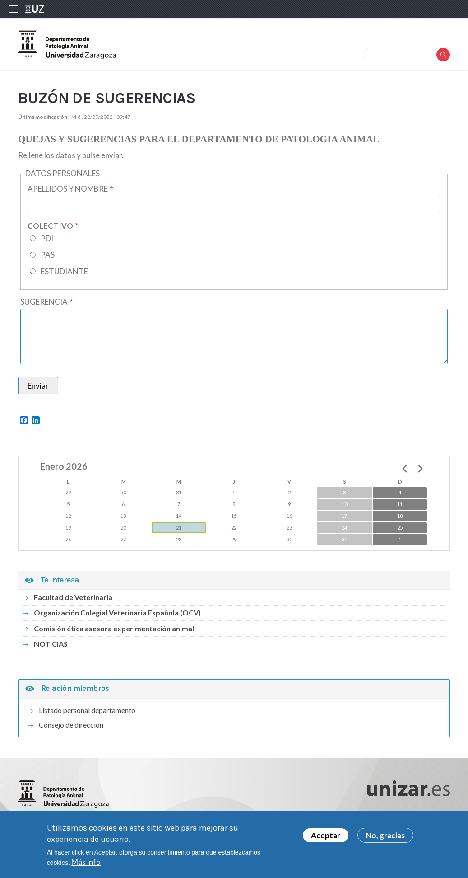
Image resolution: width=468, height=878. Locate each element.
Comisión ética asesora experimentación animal (114, 628)
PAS (48, 254)
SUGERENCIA (44, 301)
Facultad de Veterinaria (73, 597)
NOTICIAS (51, 643)
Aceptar (325, 838)
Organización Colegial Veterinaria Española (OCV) (117, 612)
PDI (47, 238)
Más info (86, 864)
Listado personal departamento (87, 710)
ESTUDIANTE (64, 271)
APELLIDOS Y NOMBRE (68, 188)
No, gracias (385, 838)
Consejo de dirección (71, 724)
